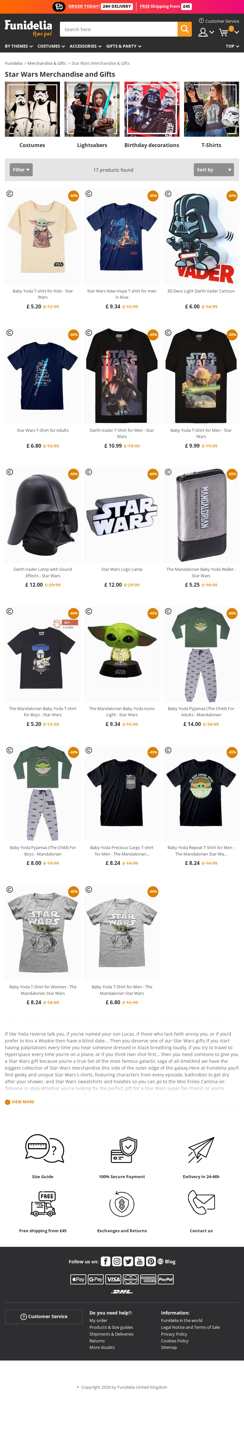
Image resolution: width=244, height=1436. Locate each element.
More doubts (102, 1347)
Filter (19, 170)
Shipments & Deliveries (111, 1334)
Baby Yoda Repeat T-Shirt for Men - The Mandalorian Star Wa (201, 850)
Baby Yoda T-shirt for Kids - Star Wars (43, 294)
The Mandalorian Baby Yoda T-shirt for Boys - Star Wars (42, 712)
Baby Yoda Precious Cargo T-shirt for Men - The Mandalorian (122, 850)
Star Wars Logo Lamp (122, 569)
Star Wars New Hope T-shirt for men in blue (122, 294)
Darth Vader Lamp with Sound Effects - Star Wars (43, 572)
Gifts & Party (121, 46)
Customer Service (43, 1316)
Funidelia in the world (182, 1320)
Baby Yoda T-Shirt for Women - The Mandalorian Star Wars (42, 990)
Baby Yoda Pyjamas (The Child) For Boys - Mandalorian (43, 850)
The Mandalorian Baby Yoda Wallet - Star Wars (201, 572)
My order (98, 1320)
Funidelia (13, 63)
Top (230, 46)
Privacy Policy (174, 1334)
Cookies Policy (175, 1341)
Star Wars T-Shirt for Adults (43, 430)
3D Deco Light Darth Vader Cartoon (201, 291)
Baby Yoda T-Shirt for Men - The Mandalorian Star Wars (122, 990)
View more (23, 1102)
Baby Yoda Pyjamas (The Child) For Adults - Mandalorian (201, 712)
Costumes (49, 46)
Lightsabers (92, 145)
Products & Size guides (111, 1327)
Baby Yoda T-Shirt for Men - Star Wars (201, 433)
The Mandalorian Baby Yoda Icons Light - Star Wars (122, 712)
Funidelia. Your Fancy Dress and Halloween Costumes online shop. (28, 28)
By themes (16, 46)
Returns (97, 1341)
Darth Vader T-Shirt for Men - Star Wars (122, 433)
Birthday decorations (151, 145)
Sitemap (169, 1347)
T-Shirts (211, 145)
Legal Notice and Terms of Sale (190, 1327)
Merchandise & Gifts (47, 63)
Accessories (83, 46)
